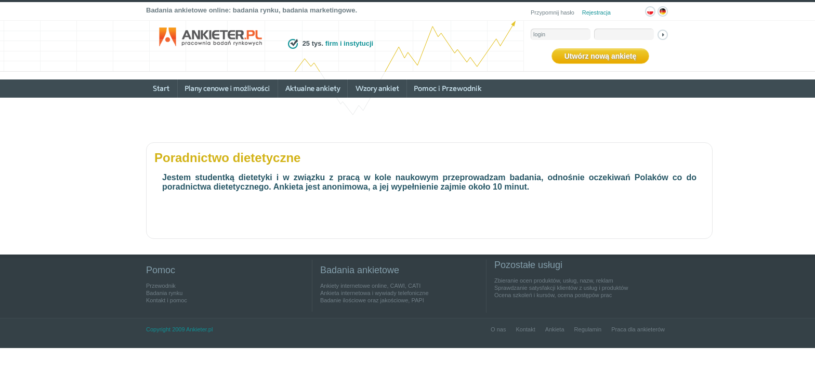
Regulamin (588, 329)
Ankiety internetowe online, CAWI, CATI (370, 286)
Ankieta (554, 329)
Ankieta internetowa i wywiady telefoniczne (374, 293)
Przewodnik (161, 286)
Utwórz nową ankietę (600, 56)
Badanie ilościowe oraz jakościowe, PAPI (372, 300)
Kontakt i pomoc (166, 300)
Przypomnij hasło (552, 12)
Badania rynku (164, 293)
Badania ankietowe (359, 270)
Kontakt (525, 329)
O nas (498, 329)
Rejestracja (596, 12)
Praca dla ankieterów (638, 329)
